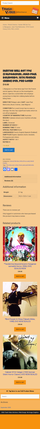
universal (5, 181)
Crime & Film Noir (14, 176)
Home (5, 25)
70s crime (9, 179)
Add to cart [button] (20, 291)
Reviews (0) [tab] (8, 195)
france (20, 179)
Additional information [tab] (12, 191)
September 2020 (6, 422)
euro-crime (15, 179)
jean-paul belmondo (28, 179)
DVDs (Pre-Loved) (25, 176)
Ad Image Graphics (33, 427)
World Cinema (12, 25)
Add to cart (9, 165)
